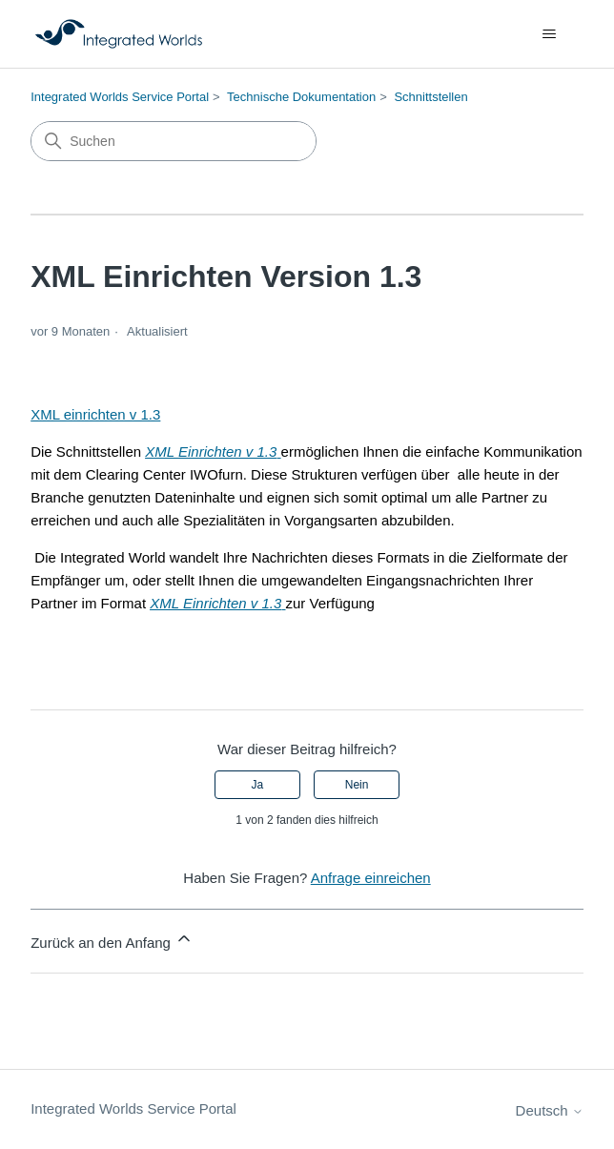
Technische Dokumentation (301, 97)
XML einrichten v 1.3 (95, 414)
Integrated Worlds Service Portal (120, 97)
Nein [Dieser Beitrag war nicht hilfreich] (357, 784)
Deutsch (549, 1110)
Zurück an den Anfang (112, 940)
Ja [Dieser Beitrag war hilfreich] (258, 784)
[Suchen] (173, 141)
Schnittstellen (430, 97)
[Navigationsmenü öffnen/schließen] (549, 34)
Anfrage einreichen (371, 878)
